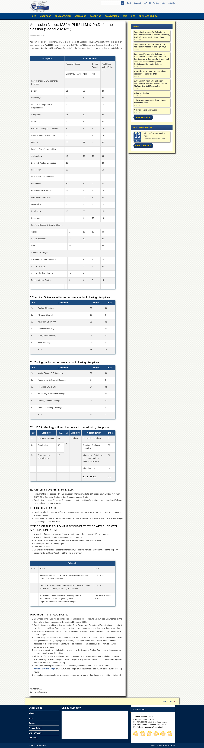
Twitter (142, 733)
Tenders (156, 3)
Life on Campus (36, 733)
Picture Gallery (35, 728)
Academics (95, 16)
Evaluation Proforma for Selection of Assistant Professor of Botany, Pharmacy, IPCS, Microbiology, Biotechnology (152, 34)
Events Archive (143, 146)
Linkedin (156, 733)
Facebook (135, 733)
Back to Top (167, 701)
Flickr (169, 733)
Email (129, 3)
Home (33, 16)
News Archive (143, 117)
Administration (63, 16)
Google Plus (149, 733)
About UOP (45, 16)
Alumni (32, 713)
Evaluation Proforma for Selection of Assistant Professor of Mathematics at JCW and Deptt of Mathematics (150, 83)
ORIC (125, 16)
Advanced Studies (148, 16)
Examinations (112, 16)
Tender (32, 723)
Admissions (80, 16)
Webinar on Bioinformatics (145, 110)
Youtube (163, 733)
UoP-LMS (147, 3)
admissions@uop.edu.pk (44, 669)
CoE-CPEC (33, 738)
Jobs (163, 3)
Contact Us (171, 3)
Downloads (137, 3)
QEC (133, 16)
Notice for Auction (141, 93)
